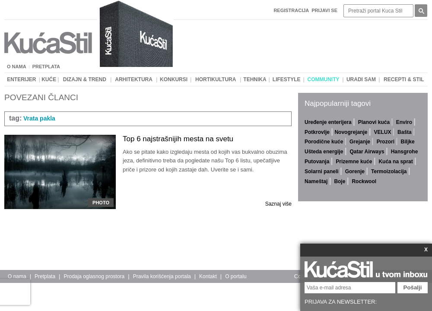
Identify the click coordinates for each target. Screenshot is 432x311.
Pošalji (412, 287)
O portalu (235, 276)
